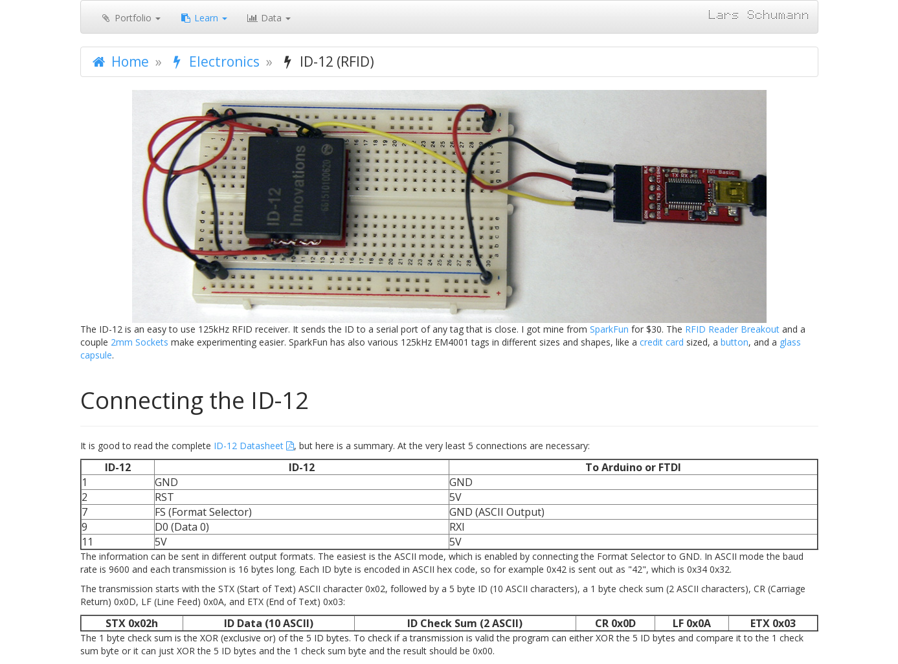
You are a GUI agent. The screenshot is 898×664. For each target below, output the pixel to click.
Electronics (214, 61)
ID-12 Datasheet (249, 445)
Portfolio (130, 18)
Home (120, 61)
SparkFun (609, 329)
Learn (203, 18)
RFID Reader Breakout (732, 329)
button (734, 342)
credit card (662, 342)
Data (269, 18)
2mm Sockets (139, 342)
